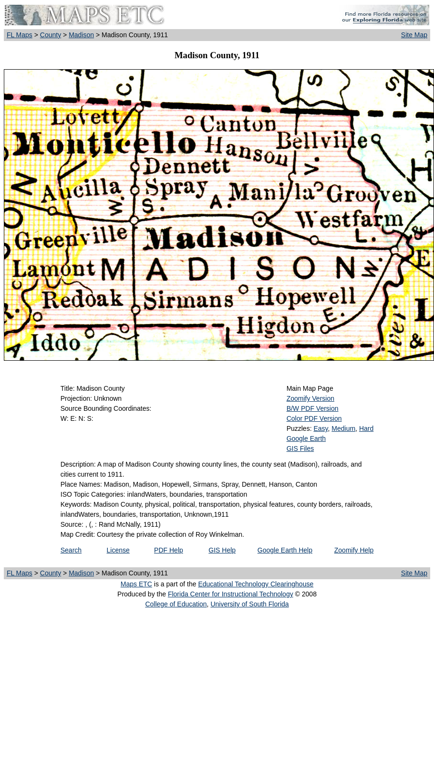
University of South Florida (249, 604)
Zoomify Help (353, 550)
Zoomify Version (310, 398)
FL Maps (19, 35)
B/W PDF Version (313, 408)
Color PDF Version (314, 418)
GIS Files (300, 448)
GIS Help (222, 550)
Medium (343, 428)
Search (71, 550)
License (118, 550)
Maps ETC (136, 584)
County (50, 35)
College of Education (176, 604)
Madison (81, 35)
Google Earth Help (285, 550)
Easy (320, 428)
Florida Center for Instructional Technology (230, 594)
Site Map (414, 35)
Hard (366, 428)
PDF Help (168, 550)
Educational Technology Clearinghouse (255, 584)
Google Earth (306, 438)
